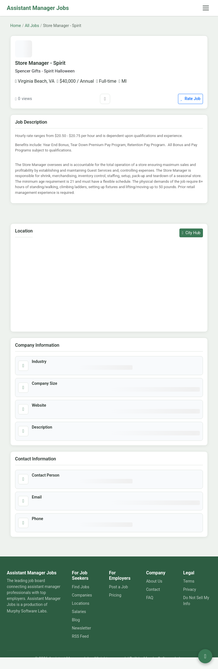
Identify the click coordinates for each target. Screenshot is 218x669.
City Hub (191, 232)
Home (15, 25)
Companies (82, 595)
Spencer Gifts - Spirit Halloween (45, 71)
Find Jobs (80, 587)
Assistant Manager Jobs (38, 8)
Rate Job (190, 98)
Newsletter (81, 628)
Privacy (189, 589)
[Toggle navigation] (205, 8)
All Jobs (32, 25)
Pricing (115, 595)
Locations (80, 603)
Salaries (79, 611)
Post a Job (118, 587)
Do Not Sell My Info (196, 600)
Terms (188, 581)
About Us (154, 581)
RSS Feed (80, 636)
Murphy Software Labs (27, 611)
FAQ (149, 597)
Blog (76, 620)
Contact (153, 589)
